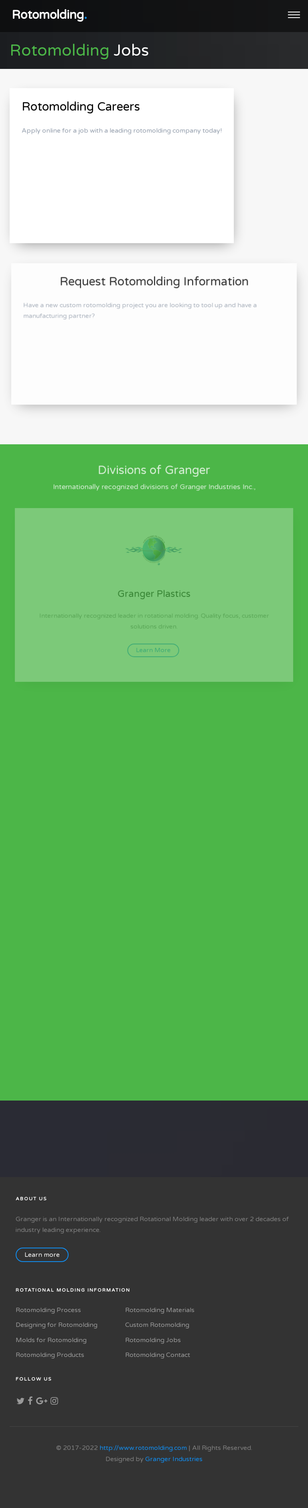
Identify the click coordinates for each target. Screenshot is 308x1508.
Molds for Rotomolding (51, 1340)
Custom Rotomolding (157, 1325)
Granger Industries (174, 1459)
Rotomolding (49, 15)
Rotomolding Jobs (153, 1340)
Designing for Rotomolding (56, 1325)
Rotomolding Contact (157, 1355)
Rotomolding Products (50, 1355)
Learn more (46, 1255)
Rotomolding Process (48, 1310)
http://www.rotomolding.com (143, 1448)
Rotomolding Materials (160, 1310)
